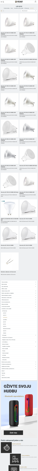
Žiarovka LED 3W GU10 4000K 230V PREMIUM (8, 113)
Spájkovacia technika (6, 366)
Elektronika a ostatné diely (6, 297)
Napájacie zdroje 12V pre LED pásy (8, 339)
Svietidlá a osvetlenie (6, 346)
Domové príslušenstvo (6, 302)
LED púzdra (4, 359)
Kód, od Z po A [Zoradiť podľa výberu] (29, 11)
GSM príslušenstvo (5, 299)
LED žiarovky (4, 310)
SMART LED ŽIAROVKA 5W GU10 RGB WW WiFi (9, 219)
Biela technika (4, 284)
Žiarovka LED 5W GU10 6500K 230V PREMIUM (8, 166)
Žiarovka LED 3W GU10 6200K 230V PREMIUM (26, 86)
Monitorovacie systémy (6, 362)
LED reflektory (4, 342)
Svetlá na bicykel (5, 353)
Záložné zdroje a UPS (6, 290)
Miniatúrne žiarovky (5, 357)
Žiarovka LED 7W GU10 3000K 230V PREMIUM (26, 193)
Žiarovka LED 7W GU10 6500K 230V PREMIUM (26, 140)
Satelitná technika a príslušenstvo (8, 368)
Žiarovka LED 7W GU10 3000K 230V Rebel (9, 192)
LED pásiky (4, 335)
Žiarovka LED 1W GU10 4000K (7, 245)
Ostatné (4, 333)
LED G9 (4, 321)
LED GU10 (5, 317)
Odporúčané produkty (6, 377)
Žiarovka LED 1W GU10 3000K (25, 245)
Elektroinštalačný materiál (6, 295)
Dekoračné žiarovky (6, 328)
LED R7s (4, 326)
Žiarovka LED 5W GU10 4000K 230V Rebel (28, 59)
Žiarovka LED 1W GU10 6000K (25, 218)
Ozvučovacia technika (6, 306)
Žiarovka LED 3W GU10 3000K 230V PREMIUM (26, 113)
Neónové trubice (5, 344)
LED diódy (4, 355)
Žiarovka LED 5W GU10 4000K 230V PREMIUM (8, 60)
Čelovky (3, 350)
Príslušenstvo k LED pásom (7, 337)
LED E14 (4, 315)
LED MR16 (5, 319)
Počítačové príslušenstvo (6, 364)
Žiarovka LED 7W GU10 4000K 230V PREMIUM (26, 33)
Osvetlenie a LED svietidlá (6, 308)
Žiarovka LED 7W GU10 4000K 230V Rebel (28, 165)
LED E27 (4, 313)
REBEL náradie (4, 288)
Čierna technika (4, 282)
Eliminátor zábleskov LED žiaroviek (8, 271)
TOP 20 (3, 375)
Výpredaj (3, 373)
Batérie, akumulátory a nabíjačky (8, 293)
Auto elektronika (5, 286)
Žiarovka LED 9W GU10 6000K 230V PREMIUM (8, 86)
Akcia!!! (3, 370)
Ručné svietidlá (5, 348)
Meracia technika (5, 304)
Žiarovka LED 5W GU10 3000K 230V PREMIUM (8, 33)
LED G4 (4, 324)
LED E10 (4, 330)
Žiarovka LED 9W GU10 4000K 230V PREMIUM (8, 140)
